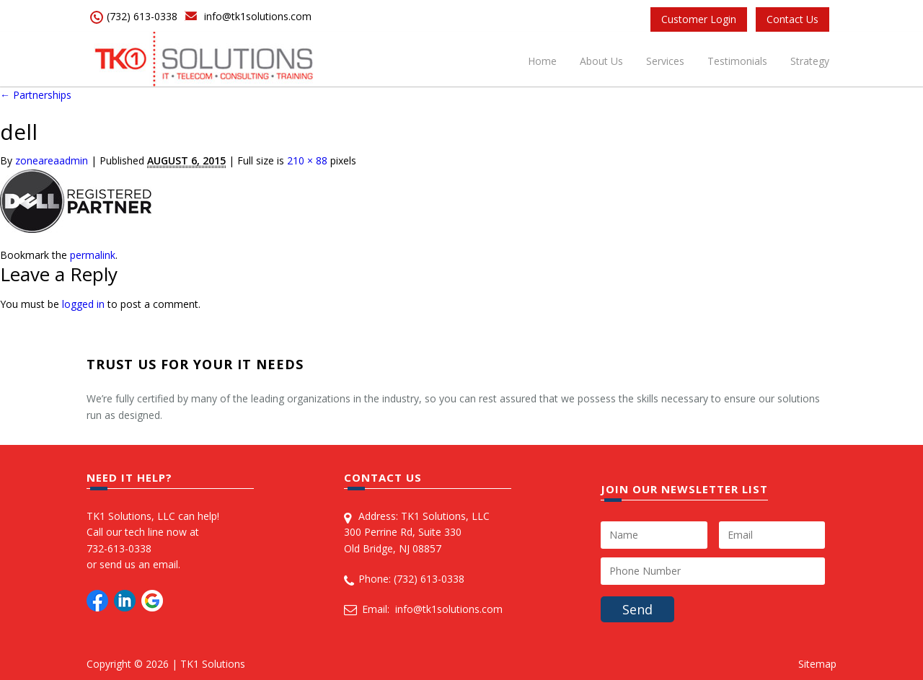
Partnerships (35, 95)
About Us (601, 61)
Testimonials (737, 61)
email (165, 564)
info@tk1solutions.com (258, 16)
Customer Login (698, 19)
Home (542, 61)
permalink (92, 255)
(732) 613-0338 (142, 16)
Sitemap (817, 664)
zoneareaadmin (51, 160)
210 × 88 (307, 160)
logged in (83, 304)
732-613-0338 (119, 548)
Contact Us (792, 19)
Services (665, 61)
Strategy (809, 61)
